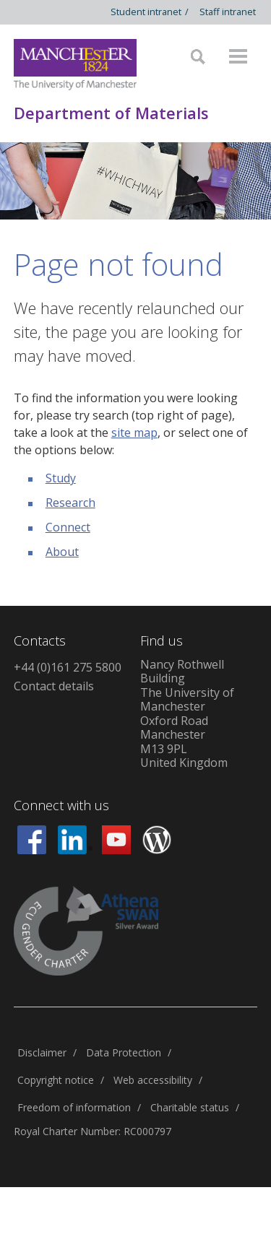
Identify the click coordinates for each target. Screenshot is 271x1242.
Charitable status (189, 1107)
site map (134, 432)
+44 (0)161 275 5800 (67, 667)
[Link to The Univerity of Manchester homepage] (75, 64)
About (62, 552)
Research (70, 503)
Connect (68, 527)
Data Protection (123, 1052)
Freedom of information (74, 1107)
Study (61, 478)
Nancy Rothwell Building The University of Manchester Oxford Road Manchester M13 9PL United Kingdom (187, 713)
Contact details (54, 686)
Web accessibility (152, 1080)
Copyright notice (55, 1080)
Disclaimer (41, 1052)
